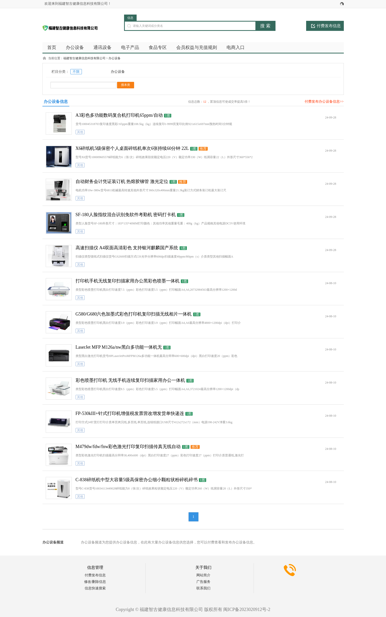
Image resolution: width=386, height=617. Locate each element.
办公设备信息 (56, 101)
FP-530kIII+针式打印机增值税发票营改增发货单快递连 (130, 413)
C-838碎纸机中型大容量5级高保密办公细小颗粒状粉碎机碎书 (137, 479)
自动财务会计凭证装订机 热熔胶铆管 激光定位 (122, 181)
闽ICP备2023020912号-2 (246, 609)
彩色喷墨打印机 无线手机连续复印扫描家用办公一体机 (130, 380)
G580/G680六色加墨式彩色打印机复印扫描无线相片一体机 (134, 314)
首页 (51, 47)
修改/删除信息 (95, 582)
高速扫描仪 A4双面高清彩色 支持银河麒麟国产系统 (127, 247)
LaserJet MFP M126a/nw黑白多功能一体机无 (119, 347)
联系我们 (203, 588)
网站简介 (203, 575)
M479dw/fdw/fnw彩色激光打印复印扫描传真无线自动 (128, 446)
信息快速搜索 (95, 588)
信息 (130, 18)
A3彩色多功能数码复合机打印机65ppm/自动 (119, 115)
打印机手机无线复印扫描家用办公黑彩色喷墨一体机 (128, 280)
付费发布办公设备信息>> (324, 101)
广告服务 (203, 582)
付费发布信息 (329, 26)
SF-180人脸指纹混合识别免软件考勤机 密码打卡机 (126, 214)
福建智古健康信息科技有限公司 (84, 58)
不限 (76, 72)
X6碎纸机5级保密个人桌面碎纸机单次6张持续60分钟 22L (132, 148)
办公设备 (114, 58)
